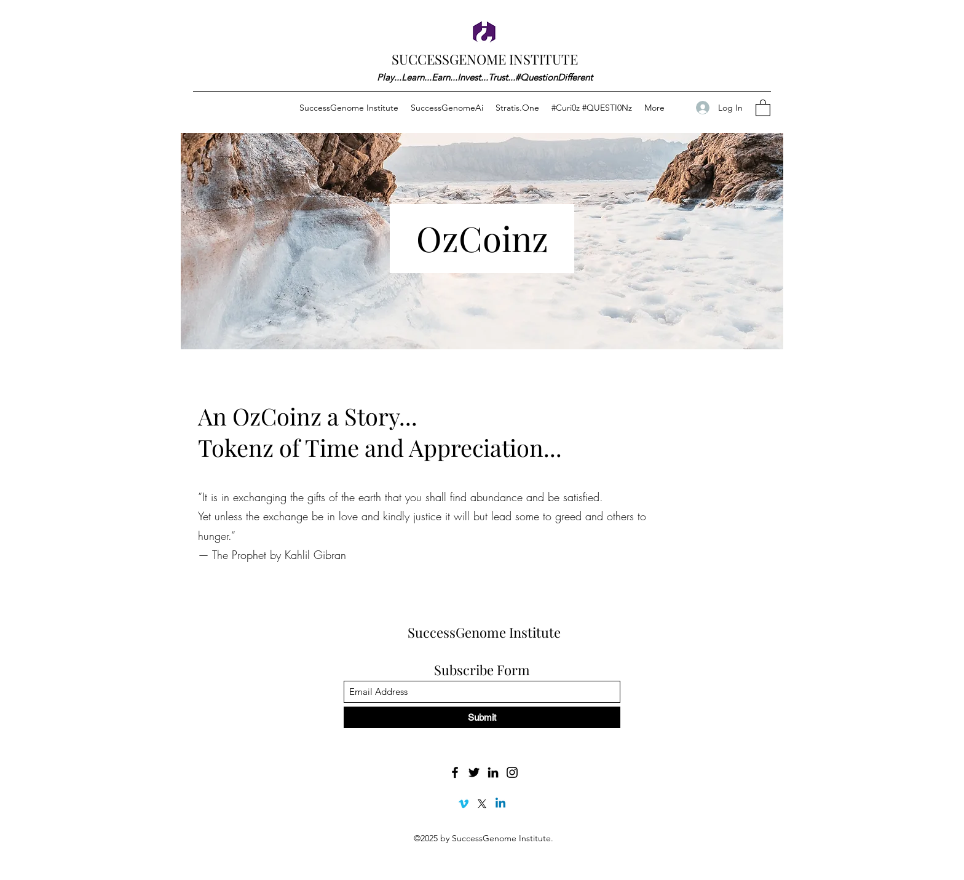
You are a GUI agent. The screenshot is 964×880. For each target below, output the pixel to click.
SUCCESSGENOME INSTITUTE (485, 59)
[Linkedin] (500, 804)
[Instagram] (512, 772)
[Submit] (482, 717)
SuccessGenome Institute (484, 632)
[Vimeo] (463, 804)
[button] (763, 107)
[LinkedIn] (493, 772)
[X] (482, 804)
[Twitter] (474, 772)
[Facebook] (455, 772)
